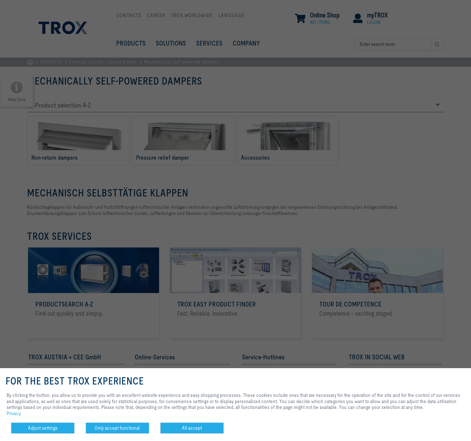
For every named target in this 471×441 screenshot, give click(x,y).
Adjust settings (43, 428)
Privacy (14, 413)
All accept (192, 428)
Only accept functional (117, 428)
